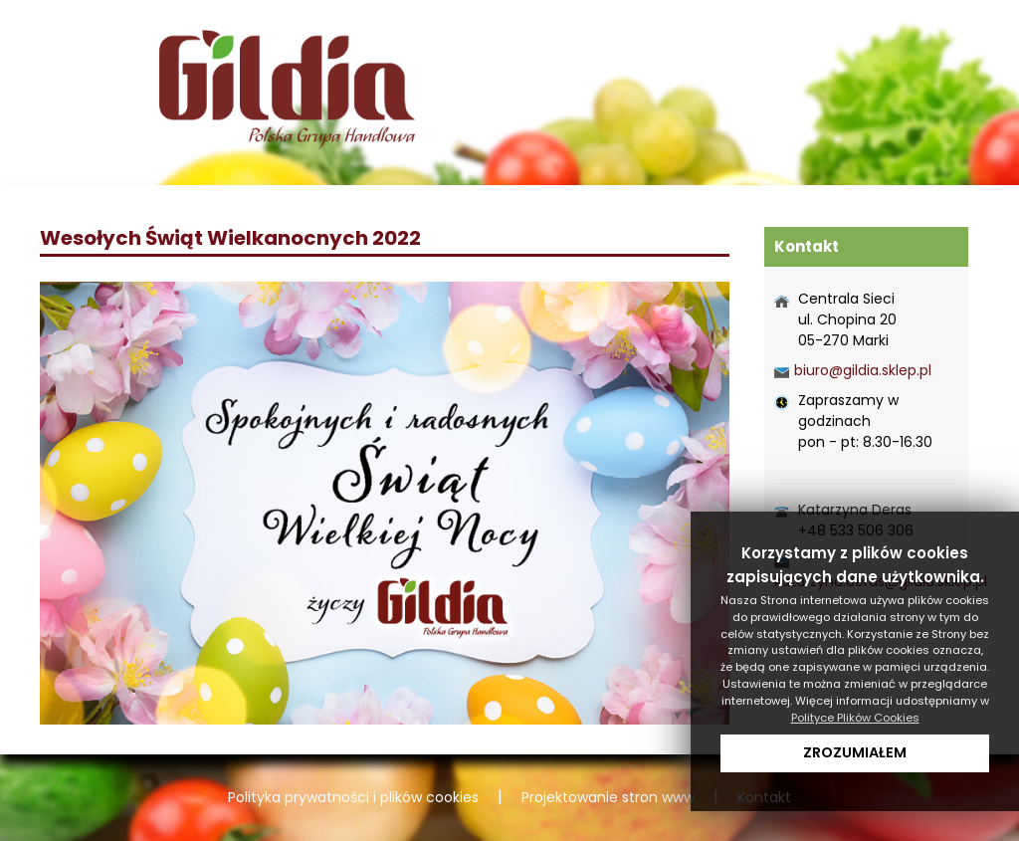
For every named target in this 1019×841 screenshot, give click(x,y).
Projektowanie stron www (608, 797)
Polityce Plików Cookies (855, 718)
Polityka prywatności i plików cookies (353, 797)
